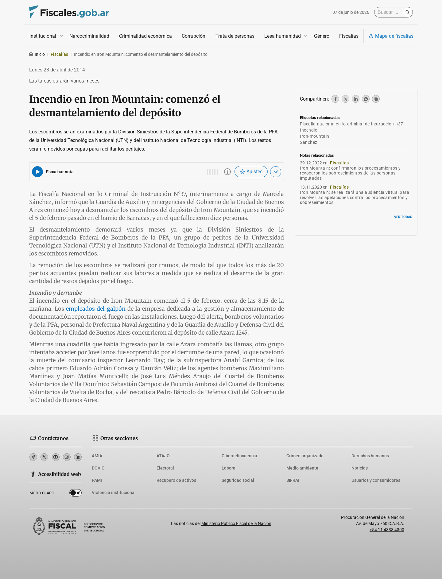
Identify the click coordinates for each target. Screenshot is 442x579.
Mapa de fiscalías (391, 36)
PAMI (97, 480)
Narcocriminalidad (89, 36)
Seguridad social (238, 480)
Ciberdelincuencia (239, 455)
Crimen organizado (305, 455)
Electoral (165, 468)
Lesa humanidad (282, 36)
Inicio (37, 54)
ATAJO (163, 455)
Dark (75, 494)
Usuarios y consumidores (375, 480)
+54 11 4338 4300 (387, 529)
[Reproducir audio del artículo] (37, 171)
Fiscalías (349, 36)
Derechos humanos (370, 455)
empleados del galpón (95, 308)
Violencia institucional (114, 492)
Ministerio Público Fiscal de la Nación (236, 523)
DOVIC (98, 468)
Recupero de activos (176, 480)
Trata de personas (234, 36)
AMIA (97, 455)
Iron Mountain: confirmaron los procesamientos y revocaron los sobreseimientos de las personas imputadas (350, 173)
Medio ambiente (302, 468)
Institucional (42, 36)
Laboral (229, 468)
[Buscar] (390, 12)
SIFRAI (292, 480)
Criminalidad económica (145, 36)
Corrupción (193, 36)
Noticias (359, 468)
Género (321, 36)
